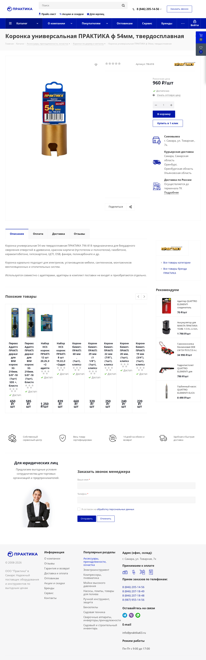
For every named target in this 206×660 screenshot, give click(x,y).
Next (144, 297)
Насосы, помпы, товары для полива (98, 573)
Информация (54, 533)
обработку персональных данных (115, 489)
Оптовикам (51, 559)
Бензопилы (90, 587)
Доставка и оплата (56, 554)
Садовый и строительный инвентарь (100, 607)
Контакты (50, 578)
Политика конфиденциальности (26, 649)
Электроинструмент (96, 550)
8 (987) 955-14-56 (133, 580)
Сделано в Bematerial (187, 645)
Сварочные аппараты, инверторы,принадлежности (102, 599)
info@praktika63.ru (134, 613)
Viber (131, 596)
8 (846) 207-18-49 (133, 572)
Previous (138, 297)
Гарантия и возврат (57, 549)
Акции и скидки (71, 14)
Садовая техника (94, 592)
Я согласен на (107, 489)
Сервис (48, 573)
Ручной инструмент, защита (96, 581)
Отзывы (49, 544)
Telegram (124, 596)
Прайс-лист (47, 14)
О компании (52, 539)
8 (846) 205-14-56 (148, 9)
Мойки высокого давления (94, 565)
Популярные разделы (99, 533)
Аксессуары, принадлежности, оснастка (94, 542)
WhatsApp (137, 596)
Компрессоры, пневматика (92, 556)
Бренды (49, 568)
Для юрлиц (95, 14)
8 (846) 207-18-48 (133, 576)
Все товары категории (176, 262)
